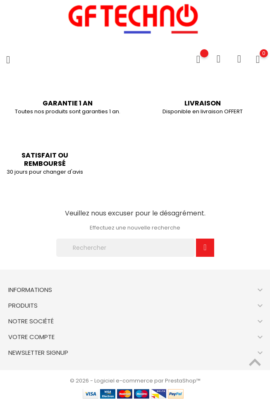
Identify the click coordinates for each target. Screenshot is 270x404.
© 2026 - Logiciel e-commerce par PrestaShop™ (135, 381)
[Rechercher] (125, 248)
